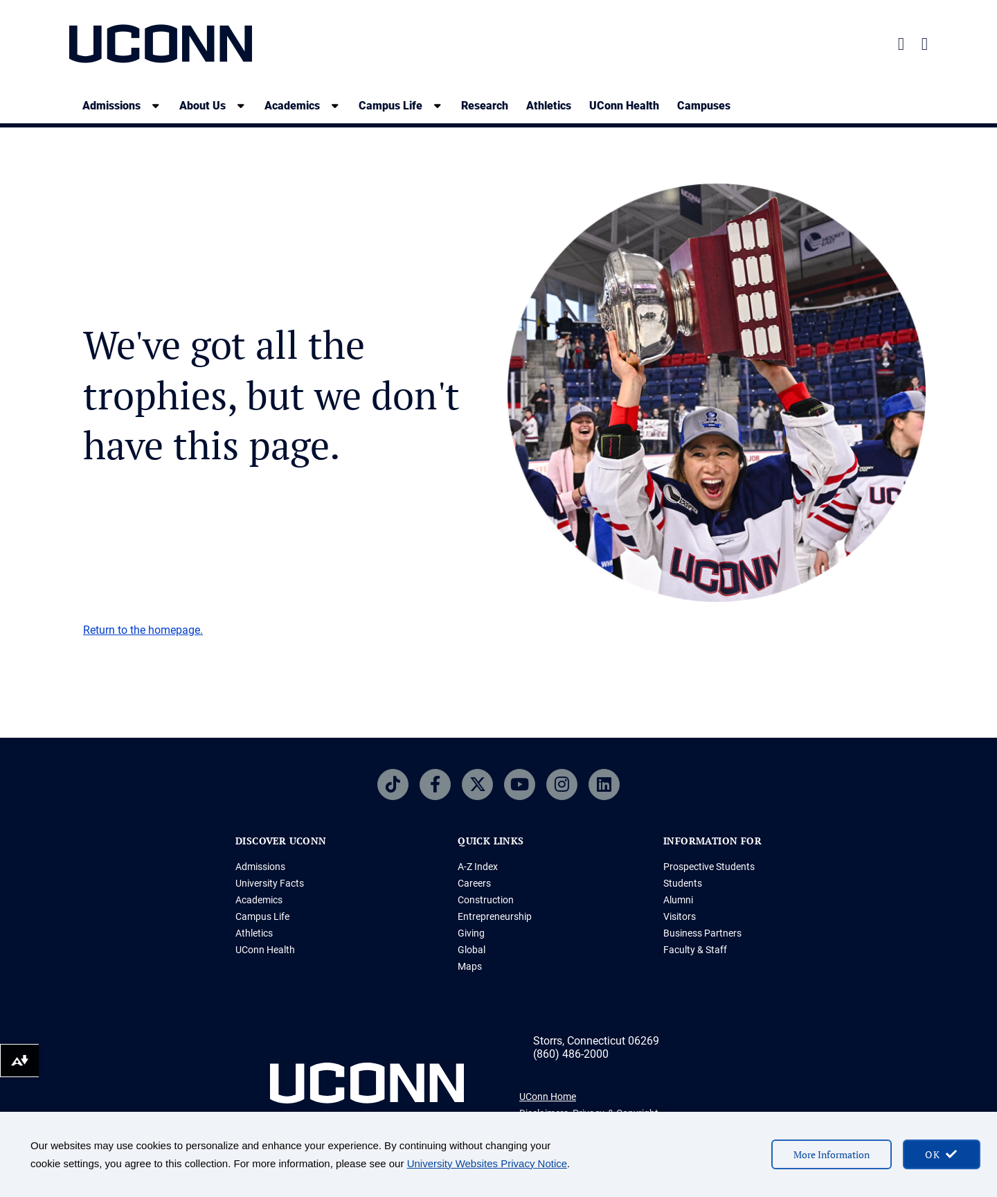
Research (484, 105)
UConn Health (624, 105)
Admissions (260, 866)
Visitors (679, 916)
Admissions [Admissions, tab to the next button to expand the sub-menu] (111, 105)
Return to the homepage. (143, 630)
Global (471, 949)
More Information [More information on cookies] (831, 1154)
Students (682, 883)
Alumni (678, 899)
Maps (470, 966)
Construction (486, 899)
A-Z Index (478, 866)
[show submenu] (155, 105)
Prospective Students (709, 866)
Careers (474, 883)
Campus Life (262, 916)
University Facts (269, 883)
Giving (471, 933)
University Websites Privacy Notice (487, 1163)
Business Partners (702, 933)
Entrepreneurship (495, 916)
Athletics (548, 105)
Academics (258, 899)
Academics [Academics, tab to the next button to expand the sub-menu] (292, 105)
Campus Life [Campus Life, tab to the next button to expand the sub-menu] (390, 105)
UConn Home (547, 1096)
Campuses (703, 105)
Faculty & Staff (695, 949)
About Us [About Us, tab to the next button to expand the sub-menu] (202, 105)
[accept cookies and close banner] (941, 1154)
